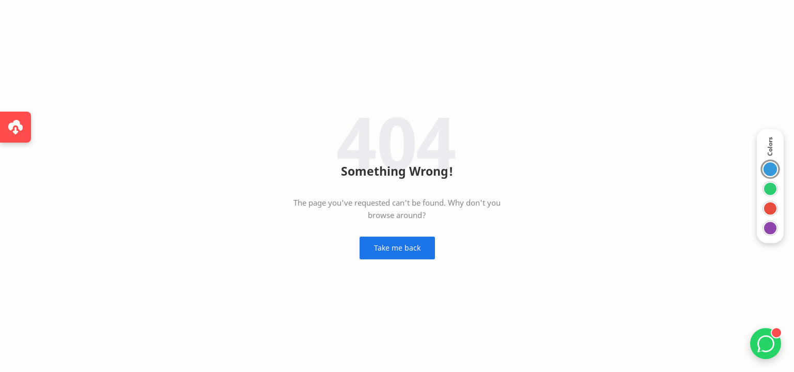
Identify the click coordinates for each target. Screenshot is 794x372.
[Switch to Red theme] (770, 209)
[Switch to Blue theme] (770, 169)
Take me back (397, 248)
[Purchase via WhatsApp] (15, 127)
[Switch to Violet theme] (770, 228)
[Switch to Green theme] (770, 189)
